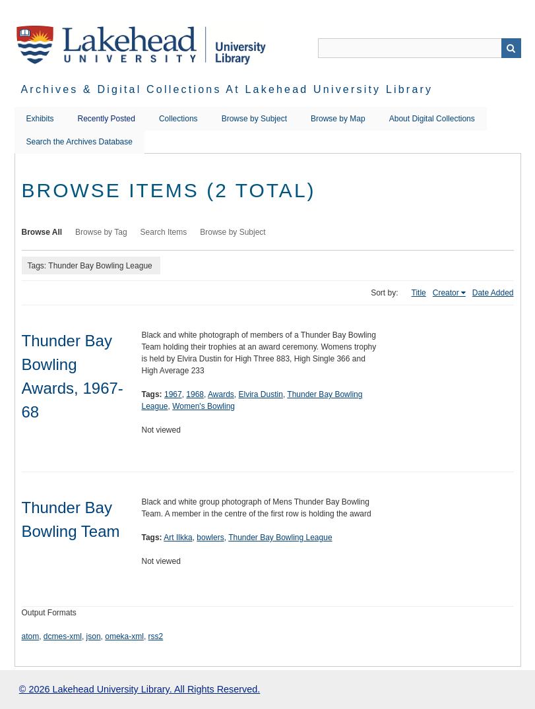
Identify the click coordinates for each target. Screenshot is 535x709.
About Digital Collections (432, 118)
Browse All (42, 232)
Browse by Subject (254, 118)
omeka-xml (124, 636)
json (93, 636)
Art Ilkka (178, 537)
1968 (195, 394)
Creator (446, 292)
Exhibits (40, 118)
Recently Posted (106, 118)
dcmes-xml (63, 636)
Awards (221, 394)
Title (419, 292)
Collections (178, 118)
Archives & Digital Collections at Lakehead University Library (227, 89)
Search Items (164, 232)
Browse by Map (338, 118)
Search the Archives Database (79, 141)
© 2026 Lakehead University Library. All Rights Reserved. (139, 689)
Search (511, 48)
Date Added (493, 292)
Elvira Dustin (261, 394)
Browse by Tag (101, 232)
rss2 (156, 636)
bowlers (210, 537)
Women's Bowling (203, 406)
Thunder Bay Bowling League (280, 537)
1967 (173, 394)
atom (31, 636)
